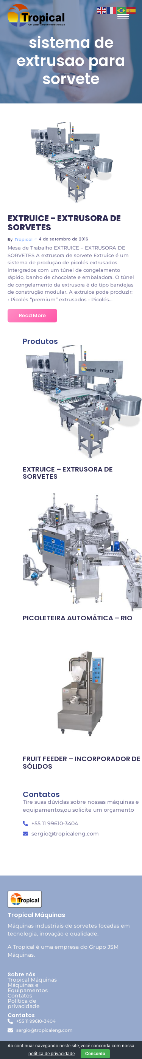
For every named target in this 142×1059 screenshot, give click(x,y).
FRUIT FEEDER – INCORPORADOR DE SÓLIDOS (81, 762)
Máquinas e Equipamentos (28, 988)
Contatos (20, 995)
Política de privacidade (24, 1003)
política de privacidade (51, 1053)
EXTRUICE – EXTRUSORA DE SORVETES (64, 223)
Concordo (95, 1053)
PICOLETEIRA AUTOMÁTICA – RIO (78, 618)
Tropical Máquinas (32, 979)
